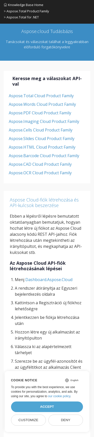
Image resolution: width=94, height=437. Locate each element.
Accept (47, 407)
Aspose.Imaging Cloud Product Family (44, 121)
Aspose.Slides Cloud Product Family (41, 138)
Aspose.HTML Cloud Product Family (42, 147)
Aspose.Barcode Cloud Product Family (44, 155)
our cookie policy (59, 396)
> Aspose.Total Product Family (26, 11)
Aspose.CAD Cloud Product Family (40, 164)
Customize (28, 420)
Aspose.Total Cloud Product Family (41, 95)
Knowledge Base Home (23, 5)
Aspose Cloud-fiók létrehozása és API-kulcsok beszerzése (44, 202)
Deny (65, 420)
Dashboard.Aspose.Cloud (48, 279)
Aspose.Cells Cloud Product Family (40, 130)
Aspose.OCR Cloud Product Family (40, 173)
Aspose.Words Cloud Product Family (42, 104)
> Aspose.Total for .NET (21, 17)
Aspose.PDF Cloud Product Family (40, 113)
